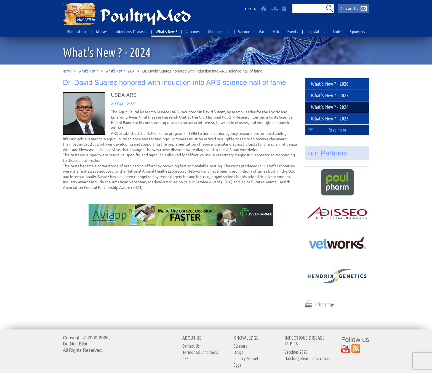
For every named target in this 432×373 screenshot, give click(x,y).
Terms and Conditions (200, 352)
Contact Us (191, 346)
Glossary (240, 346)
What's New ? (88, 71)
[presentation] (84, 113)
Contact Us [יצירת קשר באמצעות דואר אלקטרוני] (349, 8)
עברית (251, 8)
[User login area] (284, 8)
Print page (324, 304)
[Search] (308, 8)
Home (67, 71)
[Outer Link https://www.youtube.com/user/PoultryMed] (345, 348)
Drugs (238, 352)
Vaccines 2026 (295, 352)
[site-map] (274, 8)
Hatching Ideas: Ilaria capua (307, 358)
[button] (329, 8)
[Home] (263, 8)
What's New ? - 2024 (120, 71)
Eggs (237, 365)
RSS (185, 358)
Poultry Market (245, 358)
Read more (337, 129)
